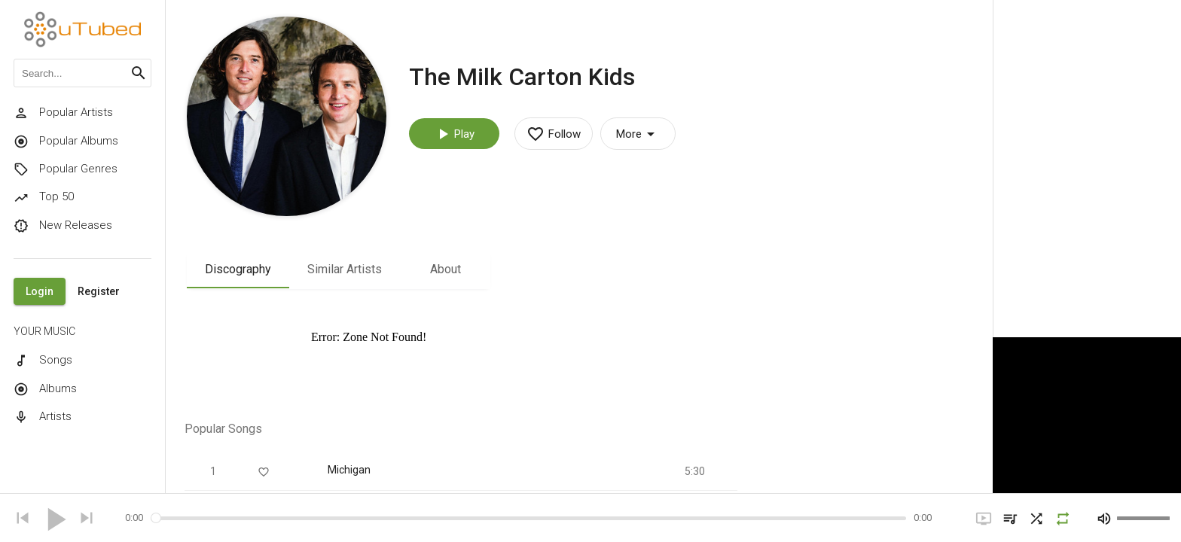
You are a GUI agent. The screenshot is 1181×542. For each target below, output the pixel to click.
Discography (238, 269)
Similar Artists (344, 269)
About (445, 269)
